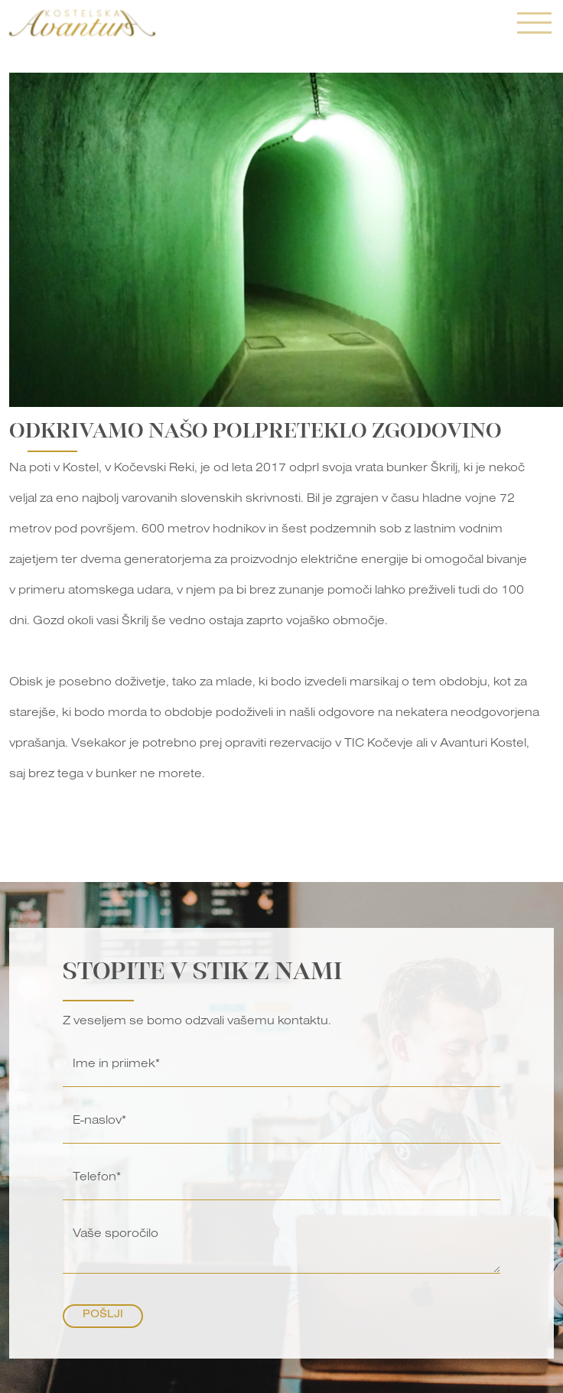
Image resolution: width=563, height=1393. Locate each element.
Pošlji (103, 1315)
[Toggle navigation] (534, 24)
